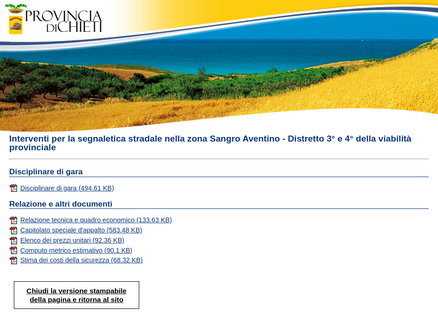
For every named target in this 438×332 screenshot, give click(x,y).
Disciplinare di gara (61, 188)
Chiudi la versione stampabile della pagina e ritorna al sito (77, 295)
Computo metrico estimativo (70, 250)
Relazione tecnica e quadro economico (90, 220)
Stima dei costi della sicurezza (76, 260)
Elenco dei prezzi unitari (66, 240)
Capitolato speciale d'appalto (75, 230)
